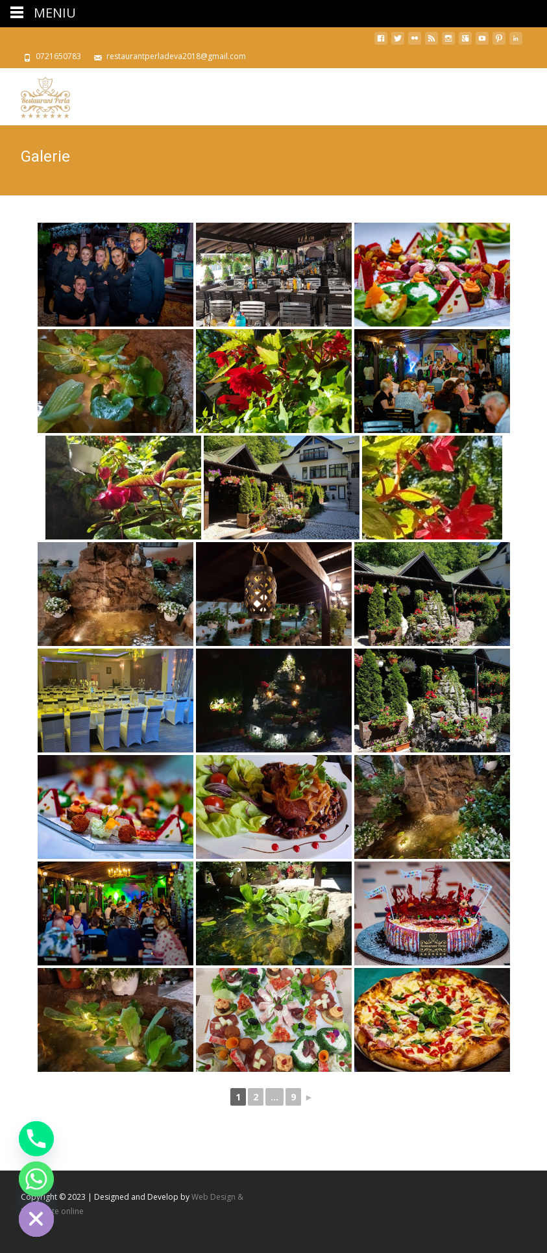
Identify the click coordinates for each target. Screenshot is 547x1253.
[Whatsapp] (36, 1179)
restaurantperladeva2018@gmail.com (176, 56)
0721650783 (58, 56)
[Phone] (36, 1138)
